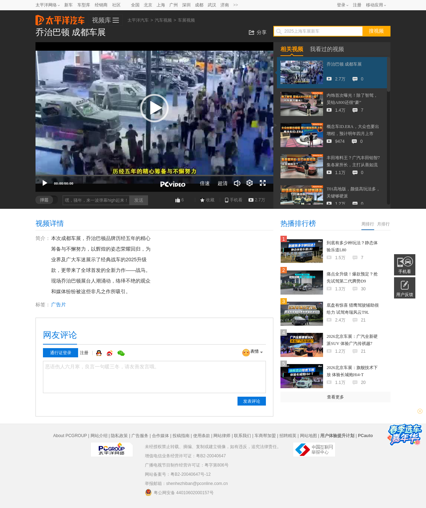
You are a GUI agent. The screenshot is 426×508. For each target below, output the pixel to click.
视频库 (101, 20)
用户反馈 (404, 294)
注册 (357, 4)
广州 (173, 4)
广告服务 (139, 435)
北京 (148, 4)
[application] (154, 117)
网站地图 (308, 435)
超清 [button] (223, 183)
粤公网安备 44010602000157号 (179, 492)
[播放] (44, 183)
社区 (116, 4)
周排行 (367, 224)
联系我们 (242, 435)
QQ (99, 353)
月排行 (383, 224)
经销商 (101, 4)
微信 (121, 353)
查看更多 (335, 397)
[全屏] (262, 183)
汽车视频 (163, 20)
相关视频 (291, 49)
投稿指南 (181, 435)
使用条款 (201, 435)
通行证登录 (60, 352)
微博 (110, 353)
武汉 (212, 4)
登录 (341, 4)
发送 (138, 200)
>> (235, 4)
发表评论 (251, 401)
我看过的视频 (327, 49)
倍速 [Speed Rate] (205, 183)
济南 (224, 4)
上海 (161, 4)
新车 (68, 4)
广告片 (58, 304)
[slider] (154, 175)
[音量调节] (237, 183)
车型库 (83, 4)
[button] (154, 108)
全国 (135, 4)
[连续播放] (249, 183)
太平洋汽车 (60, 18)
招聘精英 (287, 435)
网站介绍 (99, 435)
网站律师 (221, 435)
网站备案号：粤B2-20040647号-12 (178, 474)
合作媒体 (160, 435)
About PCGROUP (70, 435)
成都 (199, 4)
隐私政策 (119, 435)
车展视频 (186, 20)
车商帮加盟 (265, 435)
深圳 (186, 4)
